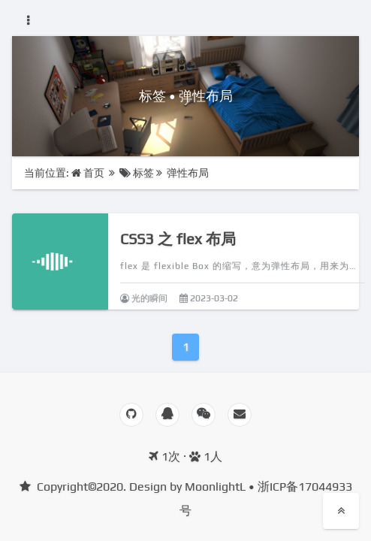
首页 (89, 173)
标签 (136, 173)
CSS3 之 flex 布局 (178, 238)
